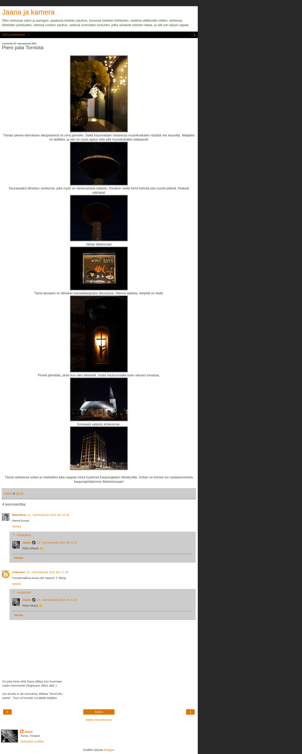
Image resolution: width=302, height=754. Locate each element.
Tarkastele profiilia (32, 741)
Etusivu (99, 712)
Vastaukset (23, 535)
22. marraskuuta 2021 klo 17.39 (47, 572)
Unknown (18, 572)
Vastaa (16, 526)
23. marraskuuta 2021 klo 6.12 (57, 542)
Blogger (109, 750)
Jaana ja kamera (28, 12)
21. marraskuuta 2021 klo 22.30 (48, 515)
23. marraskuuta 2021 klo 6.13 (57, 599)
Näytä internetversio (99, 719)
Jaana (26, 542)
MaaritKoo (19, 515)
